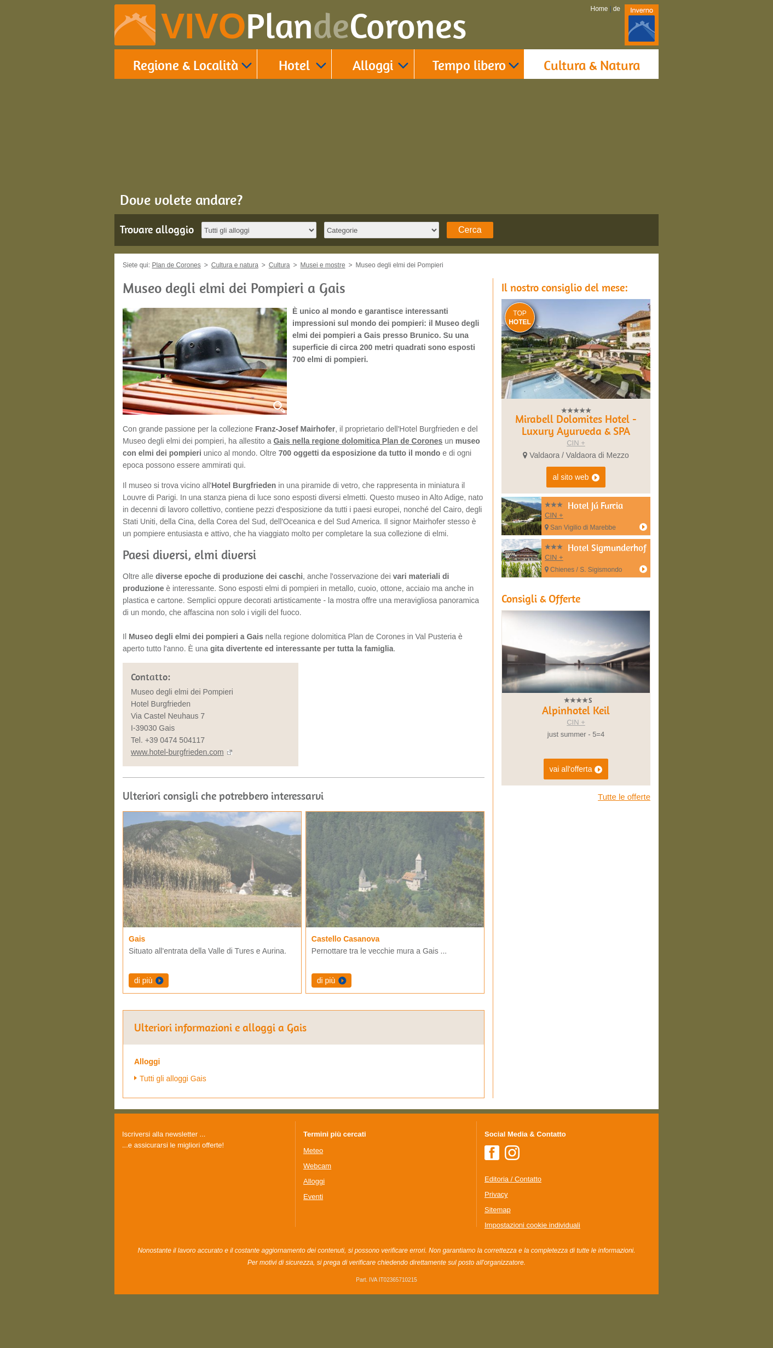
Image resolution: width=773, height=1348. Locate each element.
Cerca (470, 229)
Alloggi (373, 64)
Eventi (313, 1196)
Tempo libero (469, 64)
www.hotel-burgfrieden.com (177, 752)
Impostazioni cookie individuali (532, 1225)
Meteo (313, 1150)
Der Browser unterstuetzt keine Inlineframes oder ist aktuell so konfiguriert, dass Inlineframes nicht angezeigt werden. (204, 1222)
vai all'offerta (576, 770)
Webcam (317, 1166)
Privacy (496, 1194)
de (616, 9)
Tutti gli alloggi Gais (173, 1078)
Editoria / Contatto (512, 1179)
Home (599, 9)
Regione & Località (185, 64)
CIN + (576, 443)
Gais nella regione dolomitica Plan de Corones (357, 441)
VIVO (314, 26)
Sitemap (497, 1210)
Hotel (294, 64)
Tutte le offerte (624, 796)
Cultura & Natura (592, 64)
